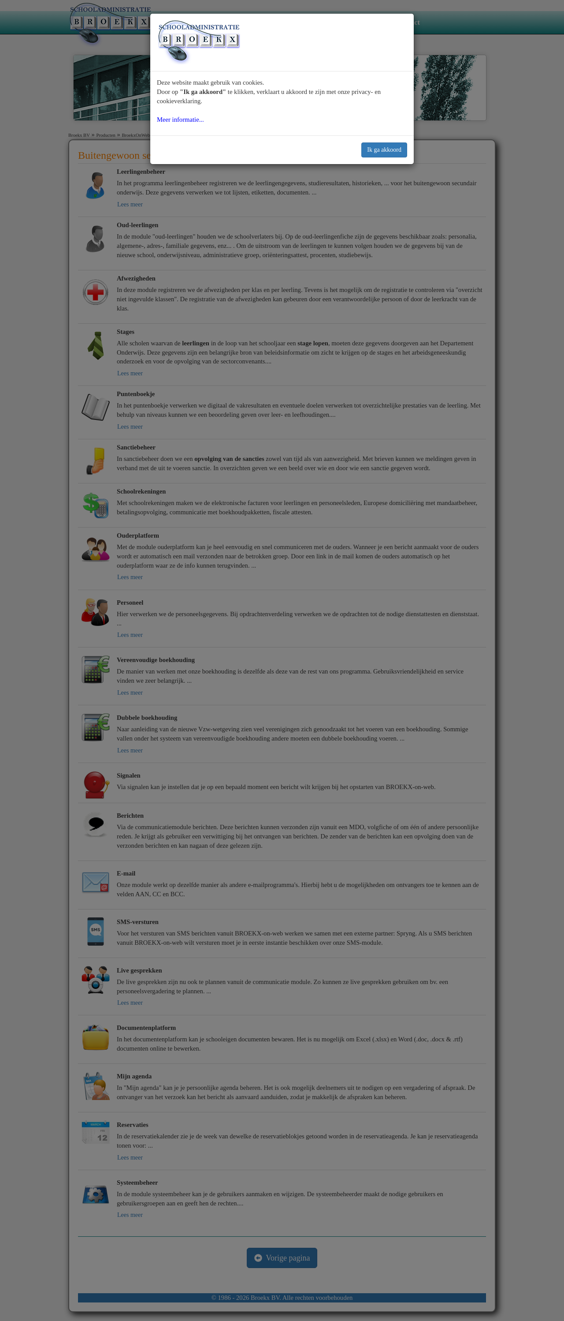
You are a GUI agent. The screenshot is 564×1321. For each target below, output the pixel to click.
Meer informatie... (180, 119)
